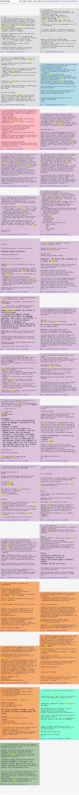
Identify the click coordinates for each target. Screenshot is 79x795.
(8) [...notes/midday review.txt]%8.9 (12, 105)
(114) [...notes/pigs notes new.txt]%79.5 (53, 630)
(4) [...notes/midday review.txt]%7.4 (12, 51)
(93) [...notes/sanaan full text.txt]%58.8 (54, 461)
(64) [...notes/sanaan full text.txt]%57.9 (14, 349)
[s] (44, 1)
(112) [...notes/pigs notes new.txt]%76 (13, 630)
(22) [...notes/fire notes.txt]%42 (11, 149)
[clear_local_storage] (69, 1)
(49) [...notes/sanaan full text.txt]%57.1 (54, 292)
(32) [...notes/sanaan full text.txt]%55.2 (14, 186)
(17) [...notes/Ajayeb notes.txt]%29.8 (52, 105)
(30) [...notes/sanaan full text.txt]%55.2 (54, 149)
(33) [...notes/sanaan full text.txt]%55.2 (54, 186)
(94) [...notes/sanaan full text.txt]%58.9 (14, 520)
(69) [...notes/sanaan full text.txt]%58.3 (54, 349)
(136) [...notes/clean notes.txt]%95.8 (13, 784)
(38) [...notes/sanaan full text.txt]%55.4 (54, 234)
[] (58, 1)
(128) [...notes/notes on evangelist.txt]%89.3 (55, 738)
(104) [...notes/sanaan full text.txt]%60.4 (54, 577)
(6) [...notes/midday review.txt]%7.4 (52, 51)
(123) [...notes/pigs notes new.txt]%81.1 (14, 738)
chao (21, 25)
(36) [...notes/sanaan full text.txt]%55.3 (14, 234)
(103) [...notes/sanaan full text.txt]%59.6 (14, 577)
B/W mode (2, 3)
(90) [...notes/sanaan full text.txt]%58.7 (14, 461)
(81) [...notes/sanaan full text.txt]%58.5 (14, 394)
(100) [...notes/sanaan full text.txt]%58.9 (54, 520)
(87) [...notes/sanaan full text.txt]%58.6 (54, 394)
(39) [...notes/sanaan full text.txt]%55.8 (14, 292)
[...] (3, 17)
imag (8, 27)
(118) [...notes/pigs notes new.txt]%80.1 (53, 683)
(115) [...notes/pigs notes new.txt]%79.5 (14, 683)
